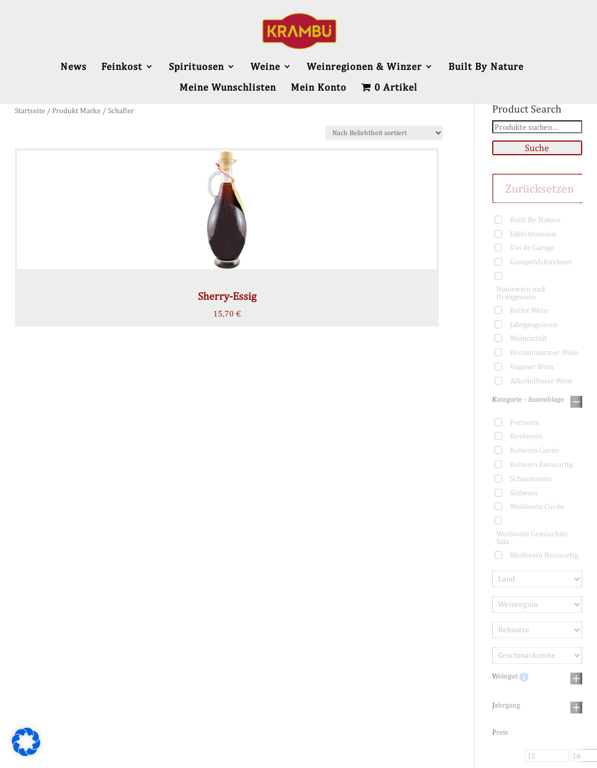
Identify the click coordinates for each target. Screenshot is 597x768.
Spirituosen (196, 67)
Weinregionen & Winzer (364, 67)
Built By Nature (486, 67)
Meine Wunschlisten (227, 88)
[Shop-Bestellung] (384, 133)
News (73, 67)
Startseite (30, 110)
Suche (537, 147)
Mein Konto (318, 88)
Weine (265, 67)
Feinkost (121, 67)
